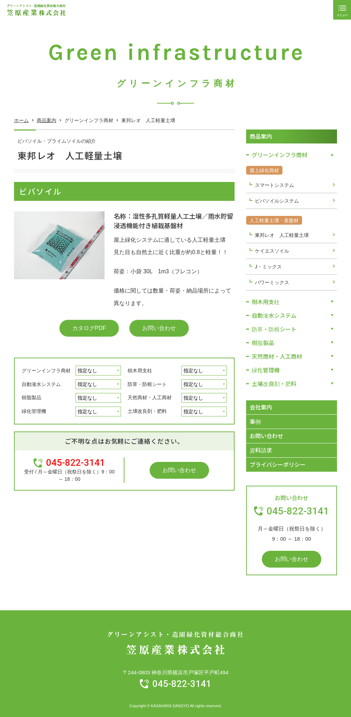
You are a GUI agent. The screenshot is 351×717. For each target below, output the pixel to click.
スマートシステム (274, 185)
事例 (255, 421)
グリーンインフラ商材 (46, 370)
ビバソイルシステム (277, 201)
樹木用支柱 (140, 370)
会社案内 (261, 407)
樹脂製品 (31, 397)
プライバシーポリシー (278, 464)
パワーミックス (272, 282)
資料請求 (261, 450)
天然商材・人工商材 (150, 397)
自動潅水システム (41, 384)
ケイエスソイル (272, 251)
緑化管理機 (34, 411)
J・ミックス (268, 266)
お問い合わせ (159, 328)
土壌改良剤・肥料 (147, 411)
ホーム (21, 120)
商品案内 (46, 120)
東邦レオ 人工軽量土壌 (282, 235)
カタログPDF (89, 328)
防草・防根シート (147, 384)
